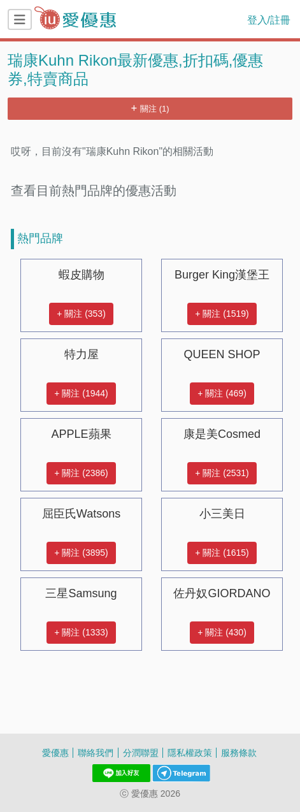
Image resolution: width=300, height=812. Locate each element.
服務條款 (239, 752)
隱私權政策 (190, 752)
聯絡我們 (95, 752)
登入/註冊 (268, 19)
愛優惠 (55, 752)
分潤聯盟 (141, 752)
